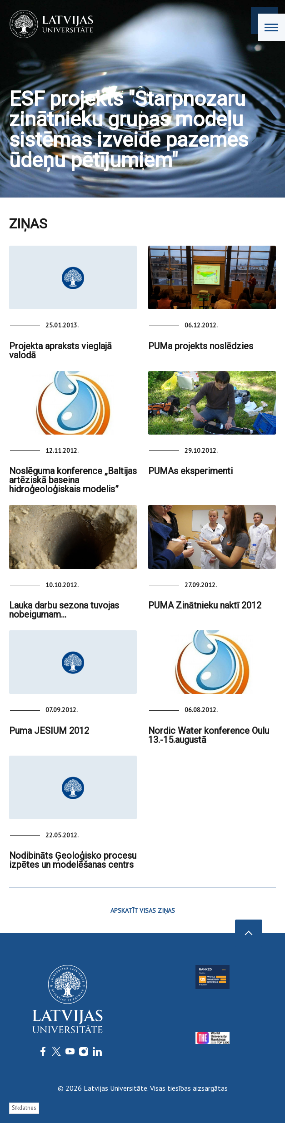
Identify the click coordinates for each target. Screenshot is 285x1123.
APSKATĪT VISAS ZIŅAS (142, 910)
